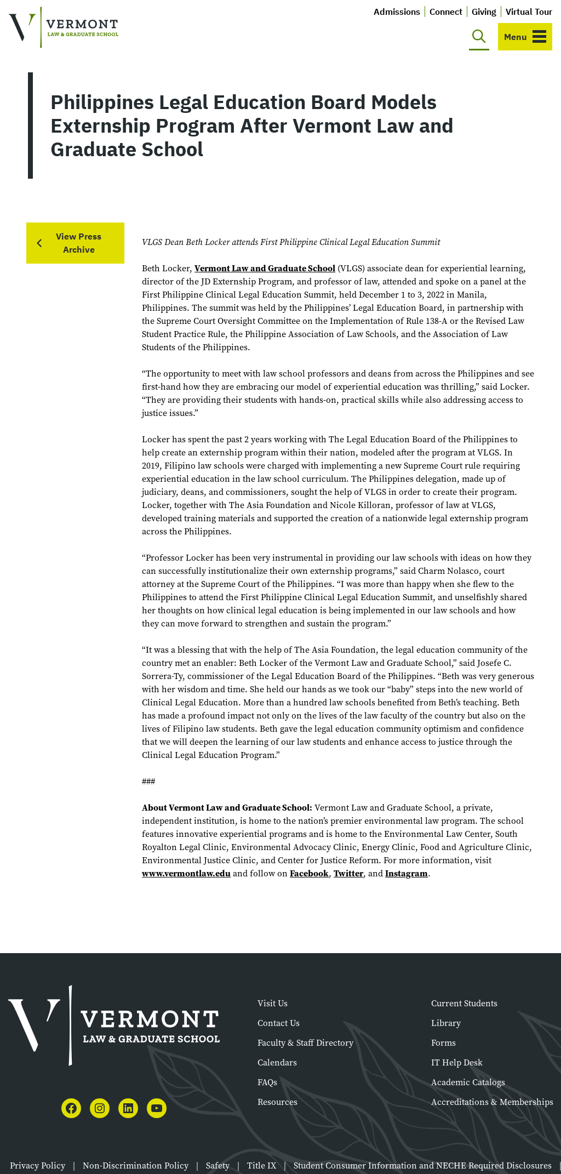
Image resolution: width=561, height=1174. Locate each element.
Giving (484, 11)
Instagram (406, 873)
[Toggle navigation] (525, 36)
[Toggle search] (479, 36)
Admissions (397, 11)
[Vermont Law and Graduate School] (63, 28)
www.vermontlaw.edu (186, 873)
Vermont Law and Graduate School (264, 268)
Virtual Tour (529, 11)
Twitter (348, 873)
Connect (446, 11)
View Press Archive (78, 243)
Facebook (309, 873)
